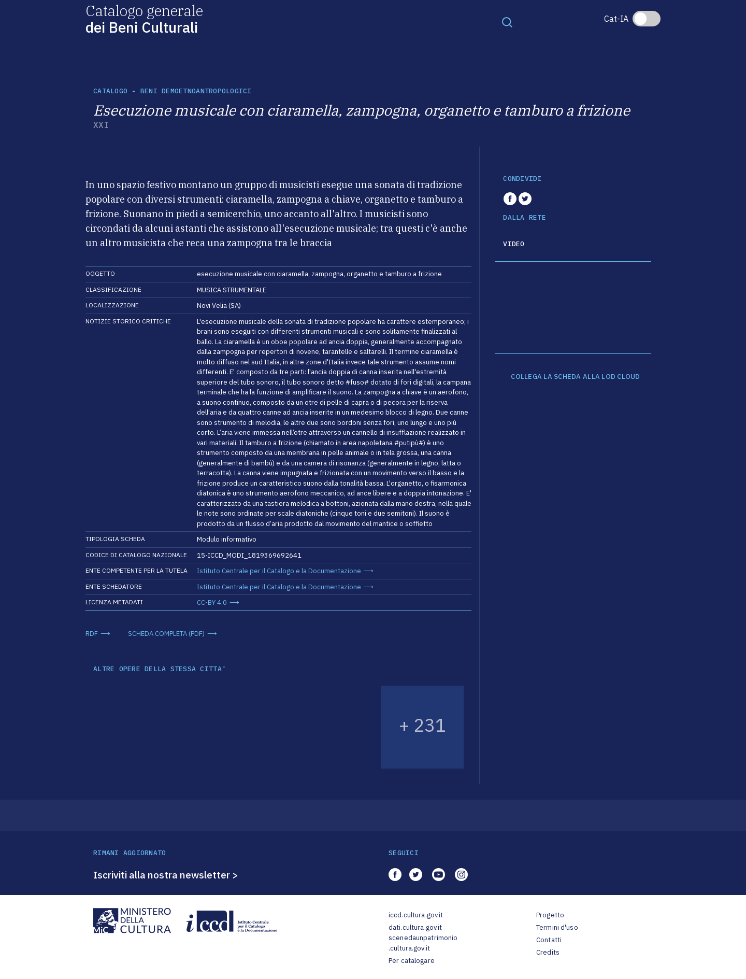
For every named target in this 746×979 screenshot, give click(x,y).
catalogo (110, 91)
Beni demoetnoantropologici (196, 91)
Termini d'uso (557, 927)
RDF (91, 633)
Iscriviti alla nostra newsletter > (165, 875)
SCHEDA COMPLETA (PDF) (166, 633)
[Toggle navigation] (507, 22)
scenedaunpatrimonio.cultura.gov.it (423, 943)
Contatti (549, 939)
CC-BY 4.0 (212, 602)
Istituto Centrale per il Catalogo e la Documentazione (279, 570)
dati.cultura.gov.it (415, 927)
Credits (548, 952)
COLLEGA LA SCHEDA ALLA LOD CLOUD (575, 377)
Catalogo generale (144, 18)
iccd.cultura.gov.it (416, 915)
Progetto (550, 915)
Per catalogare (412, 960)
